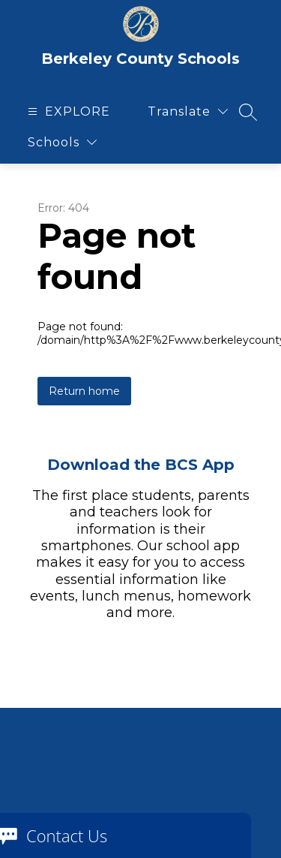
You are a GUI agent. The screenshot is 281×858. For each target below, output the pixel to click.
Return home (84, 391)
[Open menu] (67, 111)
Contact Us (66, 835)
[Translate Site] (188, 111)
